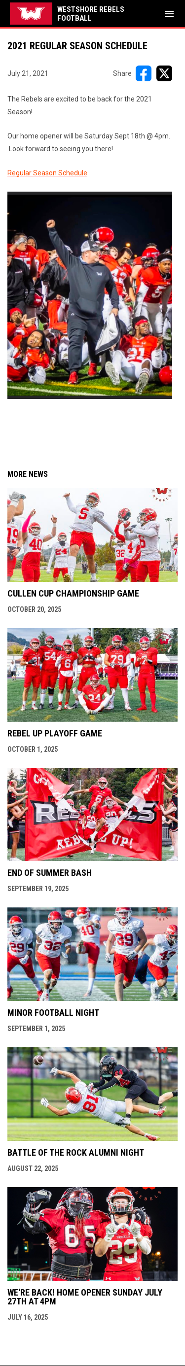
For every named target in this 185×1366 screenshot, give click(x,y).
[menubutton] (169, 14)
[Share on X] (164, 73)
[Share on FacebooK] (143, 73)
